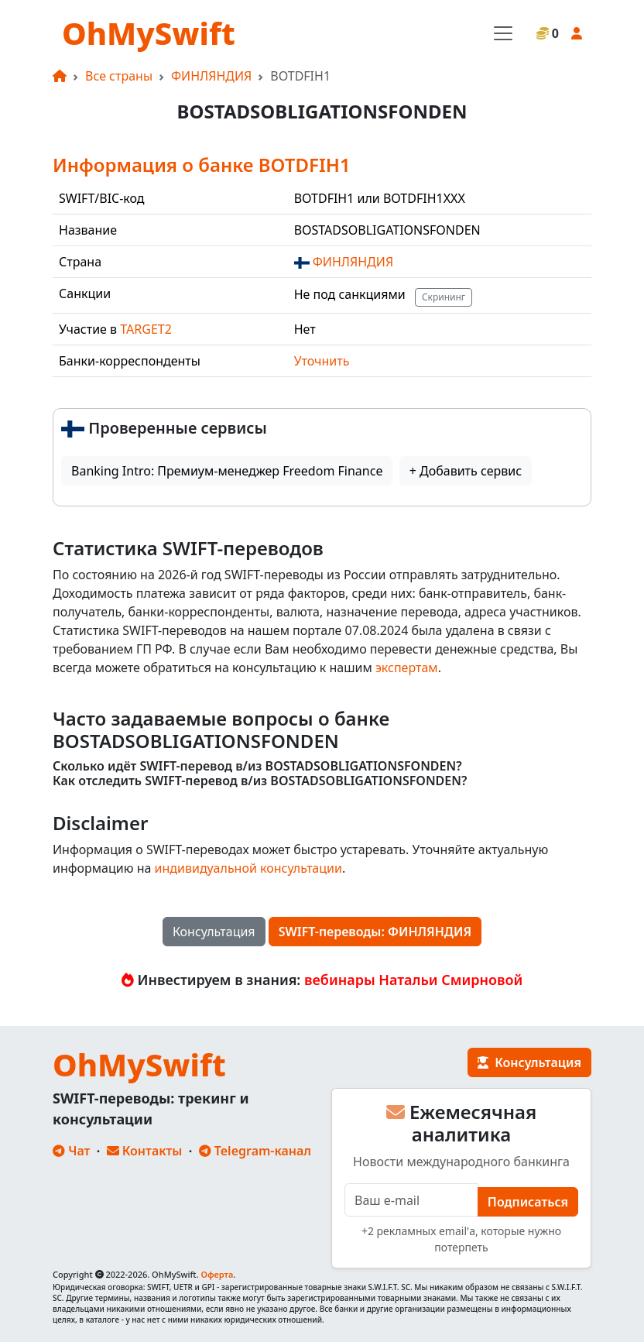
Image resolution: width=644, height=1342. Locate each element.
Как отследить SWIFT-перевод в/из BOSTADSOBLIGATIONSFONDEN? (260, 781)
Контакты (145, 1150)
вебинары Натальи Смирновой (413, 979)
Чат (71, 1150)
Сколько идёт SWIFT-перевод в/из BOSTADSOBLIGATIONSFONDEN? (257, 766)
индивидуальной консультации (248, 868)
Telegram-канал (255, 1150)
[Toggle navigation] (503, 33)
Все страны (118, 75)
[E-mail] (411, 1200)
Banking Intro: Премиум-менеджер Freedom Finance (226, 470)
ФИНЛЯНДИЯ (211, 75)
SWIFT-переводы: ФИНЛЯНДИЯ (375, 931)
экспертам (406, 667)
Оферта (216, 1274)
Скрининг (443, 297)
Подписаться (528, 1201)
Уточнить (322, 360)
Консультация (214, 931)
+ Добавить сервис (465, 470)
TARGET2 (146, 329)
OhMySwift (148, 33)
